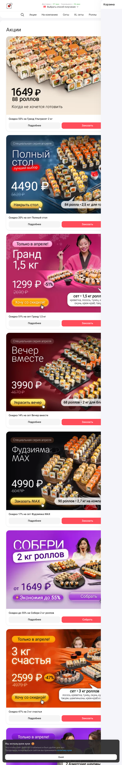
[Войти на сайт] (112, 6)
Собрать (87, 619)
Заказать (87, 125)
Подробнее (34, 125)
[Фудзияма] (9, 6)
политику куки (64, 750)
